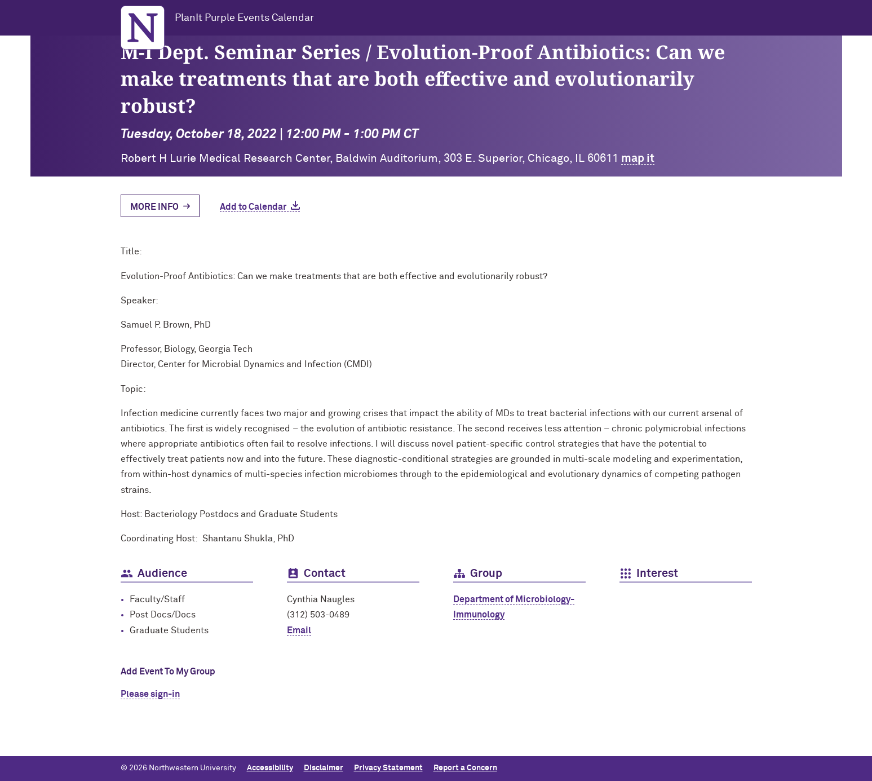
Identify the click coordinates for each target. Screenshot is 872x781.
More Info (154, 206)
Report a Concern (465, 768)
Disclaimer (323, 768)
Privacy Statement (388, 768)
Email (299, 630)
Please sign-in (150, 694)
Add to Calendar (253, 206)
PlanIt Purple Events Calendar (244, 18)
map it (637, 158)
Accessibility (270, 768)
